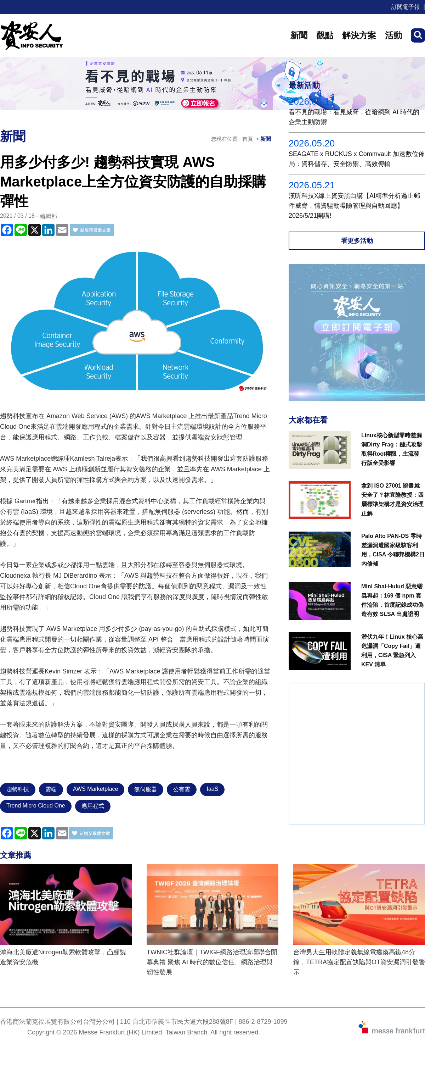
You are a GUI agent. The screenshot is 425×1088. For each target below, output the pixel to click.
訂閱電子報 (405, 7)
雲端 (51, 789)
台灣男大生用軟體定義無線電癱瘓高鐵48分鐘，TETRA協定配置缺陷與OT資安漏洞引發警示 (359, 962)
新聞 (298, 35)
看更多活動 (357, 240)
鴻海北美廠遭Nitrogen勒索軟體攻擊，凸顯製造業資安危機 (63, 957)
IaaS (212, 789)
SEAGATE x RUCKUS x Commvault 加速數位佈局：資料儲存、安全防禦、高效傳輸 (357, 158)
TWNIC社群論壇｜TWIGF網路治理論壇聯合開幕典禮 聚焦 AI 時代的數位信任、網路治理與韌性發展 (212, 962)
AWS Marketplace (95, 789)
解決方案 (359, 35)
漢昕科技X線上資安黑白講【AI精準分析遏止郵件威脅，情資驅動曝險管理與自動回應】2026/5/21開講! (354, 205)
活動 (393, 35)
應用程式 (92, 806)
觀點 (324, 35)
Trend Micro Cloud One (35, 806)
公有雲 (181, 789)
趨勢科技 (17, 789)
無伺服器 (145, 789)
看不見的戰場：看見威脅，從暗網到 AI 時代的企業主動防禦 (354, 117)
